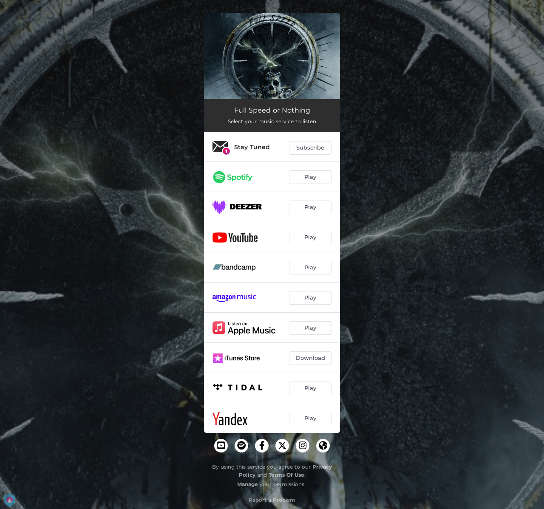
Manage (247, 484)
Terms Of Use (286, 475)
